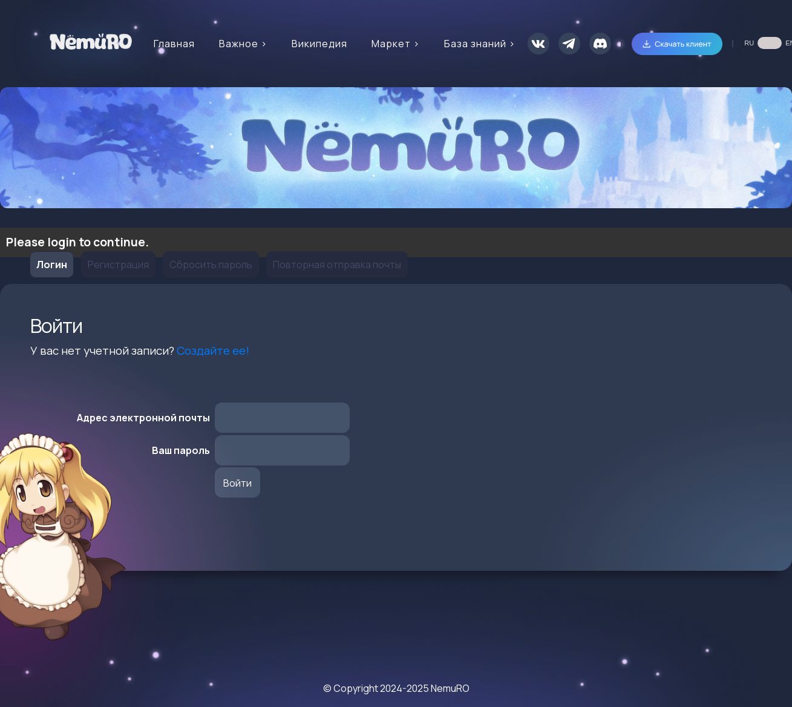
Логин (51, 264)
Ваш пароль (181, 450)
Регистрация (118, 264)
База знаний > (479, 43)
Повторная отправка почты (337, 264)
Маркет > (395, 43)
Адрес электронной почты (143, 417)
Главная (174, 43)
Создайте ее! (213, 350)
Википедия (319, 43)
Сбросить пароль (210, 264)
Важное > (243, 43)
